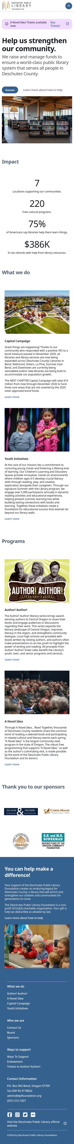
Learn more (12, 397)
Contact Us (14, 1027)
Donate (10, 90)
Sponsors (13, 1037)
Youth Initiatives (17, 1008)
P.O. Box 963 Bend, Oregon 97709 (28, 1086)
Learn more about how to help (42, 90)
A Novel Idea (15, 998)
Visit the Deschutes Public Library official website (33, 1123)
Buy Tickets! (55, 24)
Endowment (15, 1061)
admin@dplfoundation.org (24, 1096)
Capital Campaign (18, 1003)
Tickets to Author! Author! (23, 1066)
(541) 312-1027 (16, 1101)
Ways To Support (18, 1057)
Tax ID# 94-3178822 (19, 1091)
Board (11, 1032)
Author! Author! (17, 993)
